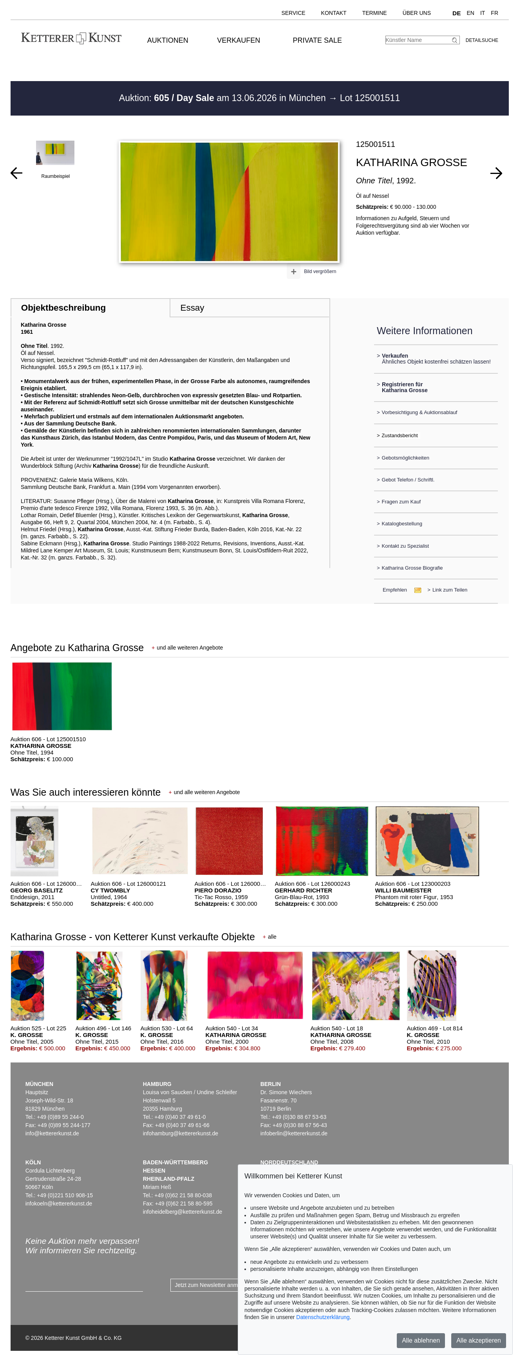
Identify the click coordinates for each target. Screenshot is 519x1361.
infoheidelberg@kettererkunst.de (182, 1212)
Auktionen (167, 40)
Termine (374, 13)
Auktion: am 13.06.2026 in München (224, 98)
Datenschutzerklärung (322, 1317)
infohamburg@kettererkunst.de (180, 1133)
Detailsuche (482, 40)
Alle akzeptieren (478, 1340)
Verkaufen (238, 40)
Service (293, 13)
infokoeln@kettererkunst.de (58, 1203)
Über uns (417, 13)
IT (482, 13)
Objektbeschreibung (63, 308)
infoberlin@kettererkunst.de (293, 1133)
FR (494, 13)
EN (470, 13)
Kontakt (334, 13)
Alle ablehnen (421, 1340)
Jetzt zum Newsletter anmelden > (215, 1285)
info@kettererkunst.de (52, 1133)
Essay (192, 308)
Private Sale (317, 40)
